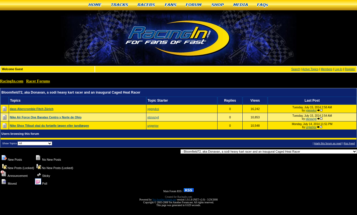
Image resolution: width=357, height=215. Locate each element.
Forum (194, 5)
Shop (218, 5)
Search (295, 69)
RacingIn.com (11, 81)
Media (241, 5)
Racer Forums (38, 81)
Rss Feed (349, 143)
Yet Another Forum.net (164, 199)
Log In (338, 69)
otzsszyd (153, 117)
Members (326, 69)
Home (95, 5)
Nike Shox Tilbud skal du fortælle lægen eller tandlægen (49, 125)
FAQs (263, 5)
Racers (146, 5)
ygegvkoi (153, 109)
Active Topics (310, 69)
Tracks (119, 5)
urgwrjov (152, 125)
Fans (170, 5)
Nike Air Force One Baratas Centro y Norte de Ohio (45, 117)
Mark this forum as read (327, 143)
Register (350, 69)
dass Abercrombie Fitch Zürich (32, 109)
